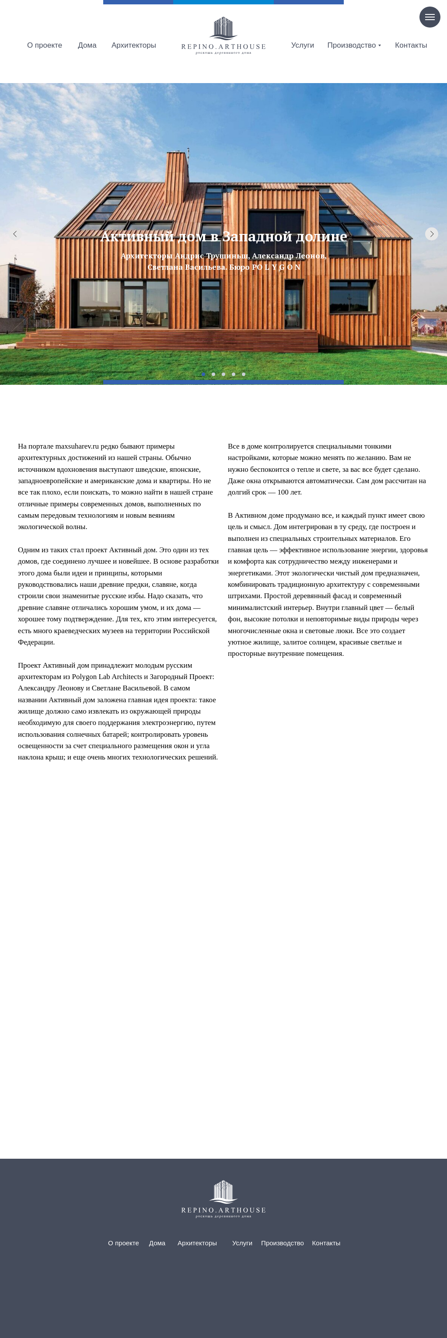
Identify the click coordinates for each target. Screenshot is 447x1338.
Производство (352, 45)
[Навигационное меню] (430, 17)
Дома (87, 45)
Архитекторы (134, 45)
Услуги (302, 45)
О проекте (44, 45)
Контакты (411, 45)
